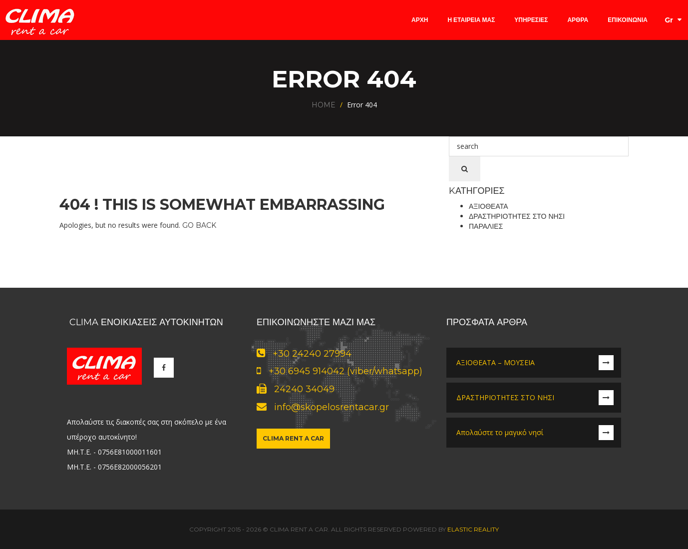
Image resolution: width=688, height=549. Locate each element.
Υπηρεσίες (531, 19)
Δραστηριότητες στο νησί (517, 216)
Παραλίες (486, 226)
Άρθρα (577, 19)
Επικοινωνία (628, 19)
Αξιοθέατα (488, 206)
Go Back (199, 225)
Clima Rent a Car (293, 438)
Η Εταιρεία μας (471, 19)
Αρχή (419, 19)
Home (324, 104)
